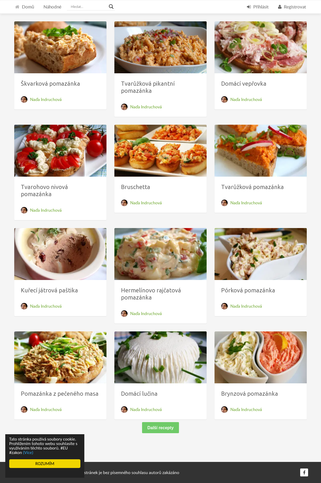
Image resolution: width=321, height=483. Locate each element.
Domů (24, 7)
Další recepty (160, 428)
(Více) (28, 452)
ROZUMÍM (44, 463)
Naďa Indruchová (46, 99)
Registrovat (292, 7)
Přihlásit (258, 7)
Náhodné (52, 7)
